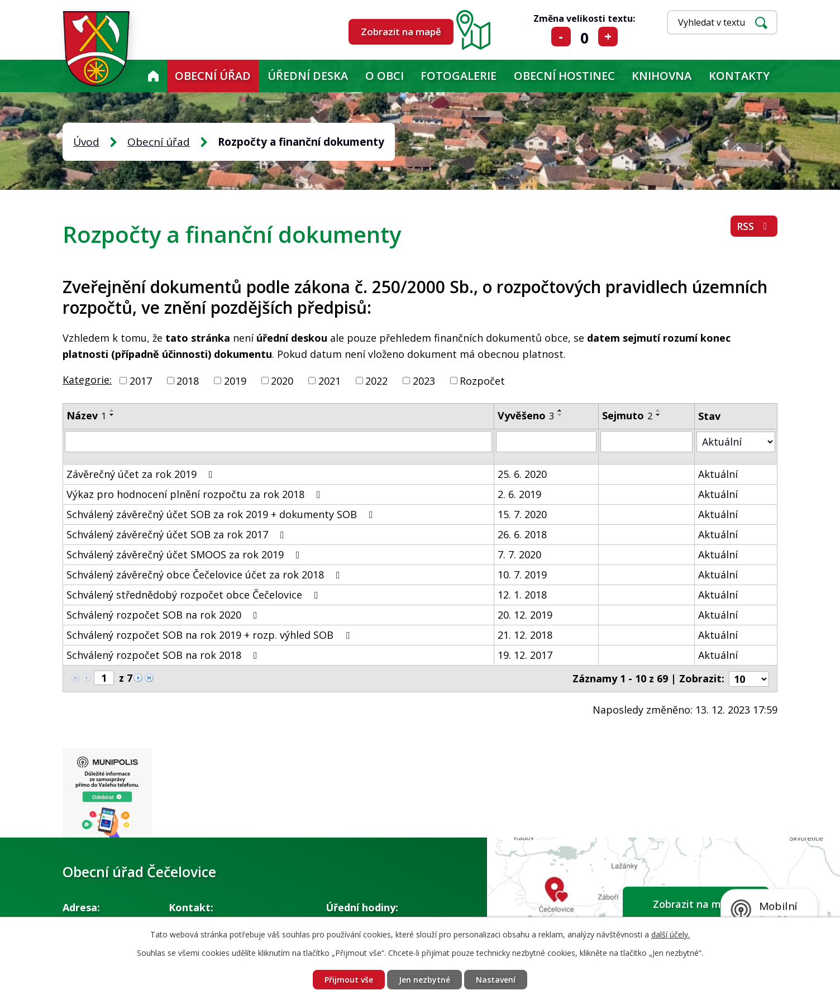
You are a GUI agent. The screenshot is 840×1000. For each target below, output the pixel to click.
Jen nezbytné (424, 979)
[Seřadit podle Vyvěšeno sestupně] (560, 415)
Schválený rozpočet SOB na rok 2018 (164, 655)
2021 (329, 380)
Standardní (584, 36)
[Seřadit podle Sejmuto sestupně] (658, 415)
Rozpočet (482, 380)
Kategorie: (87, 379)
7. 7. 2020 (519, 554)
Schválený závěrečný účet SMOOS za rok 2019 (185, 554)
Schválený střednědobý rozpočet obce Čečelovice (194, 594)
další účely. (670, 934)
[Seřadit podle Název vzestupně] (112, 410)
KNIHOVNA (661, 75)
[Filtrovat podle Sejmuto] (646, 441)
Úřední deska (308, 75)
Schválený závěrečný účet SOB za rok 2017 (177, 534)
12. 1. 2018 (522, 594)
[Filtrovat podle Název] (278, 441)
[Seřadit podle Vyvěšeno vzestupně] (560, 410)
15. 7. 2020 (522, 514)
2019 (235, 380)
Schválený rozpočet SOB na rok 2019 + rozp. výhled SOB (210, 635)
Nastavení (496, 979)
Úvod (153, 76)
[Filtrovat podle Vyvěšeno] (546, 441)
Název (86, 415)
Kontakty (739, 75)
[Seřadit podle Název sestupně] (112, 415)
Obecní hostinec (564, 75)
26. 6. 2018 (522, 534)
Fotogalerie (459, 75)
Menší (561, 36)
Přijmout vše (348, 979)
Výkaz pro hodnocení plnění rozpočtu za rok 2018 (195, 494)
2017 (141, 380)
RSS (754, 226)
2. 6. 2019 (519, 494)
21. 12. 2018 (525, 635)
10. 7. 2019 (522, 574)
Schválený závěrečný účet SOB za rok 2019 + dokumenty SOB (222, 514)
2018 (187, 380)
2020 (282, 380)
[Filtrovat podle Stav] (735, 441)
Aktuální (718, 474)
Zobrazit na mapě (401, 31)
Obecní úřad (213, 75)
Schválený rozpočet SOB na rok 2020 (164, 614)
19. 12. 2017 (525, 655)
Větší (608, 36)
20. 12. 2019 (525, 614)
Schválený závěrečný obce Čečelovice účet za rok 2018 (205, 574)
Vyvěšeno (526, 415)
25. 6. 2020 (522, 474)
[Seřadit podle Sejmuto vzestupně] (658, 410)
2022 (376, 380)
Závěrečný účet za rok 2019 (141, 474)
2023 (424, 380)
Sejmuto (627, 415)
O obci (384, 75)
